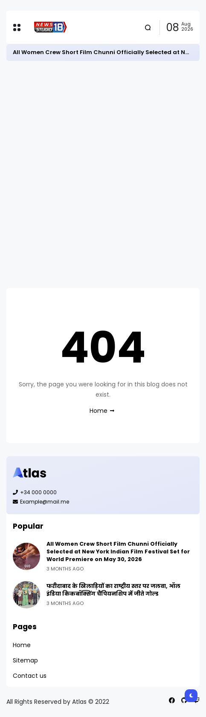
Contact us (29, 675)
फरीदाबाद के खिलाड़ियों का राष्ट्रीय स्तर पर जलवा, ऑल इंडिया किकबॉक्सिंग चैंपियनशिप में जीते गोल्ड (113, 589)
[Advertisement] (103, 174)
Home (98, 410)
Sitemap (25, 660)
